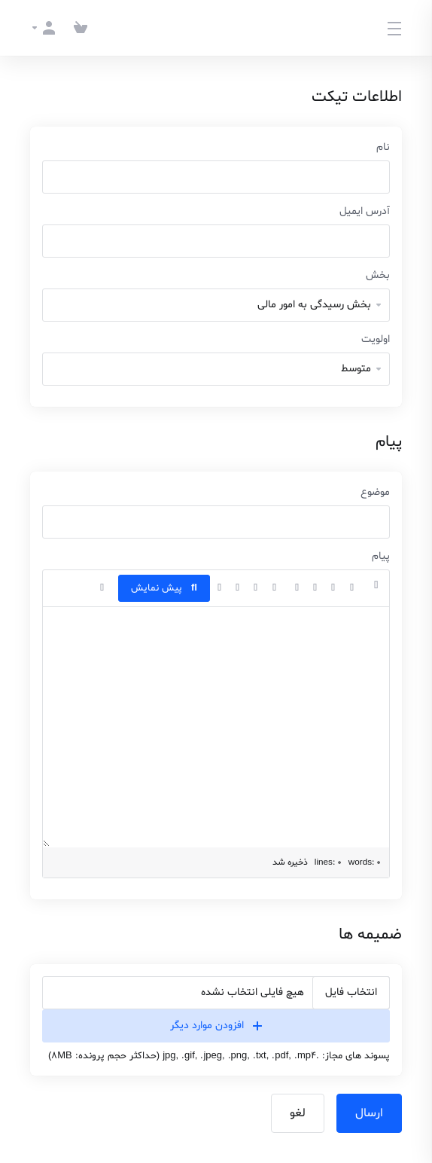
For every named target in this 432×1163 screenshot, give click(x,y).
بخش (378, 275)
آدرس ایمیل (364, 211)
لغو (298, 1113)
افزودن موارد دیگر (216, 1025)
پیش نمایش (164, 588)
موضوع (375, 492)
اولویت (375, 339)
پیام (381, 556)
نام (383, 147)
